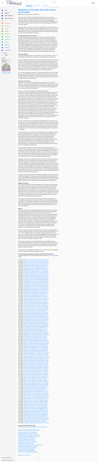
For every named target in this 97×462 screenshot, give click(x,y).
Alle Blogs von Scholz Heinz (24, 455)
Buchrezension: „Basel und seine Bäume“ (26, 440)
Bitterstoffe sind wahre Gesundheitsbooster (27, 432)
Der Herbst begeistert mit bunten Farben (26, 439)
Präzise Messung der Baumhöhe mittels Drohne (28, 446)
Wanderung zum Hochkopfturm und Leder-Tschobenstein (30, 444)
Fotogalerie (45, 5)
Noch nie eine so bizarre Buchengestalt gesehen (28, 452)
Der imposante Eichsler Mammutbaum (26, 449)
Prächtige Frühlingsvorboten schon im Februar (28, 433)
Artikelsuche (37, 5)
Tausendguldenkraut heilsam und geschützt (27, 447)
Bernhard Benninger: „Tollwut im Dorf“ (26, 443)
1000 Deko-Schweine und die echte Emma (27, 437)
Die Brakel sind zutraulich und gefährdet (26, 450)
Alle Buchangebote (6, 73)
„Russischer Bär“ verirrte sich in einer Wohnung (28, 442)
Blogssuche (29, 5)
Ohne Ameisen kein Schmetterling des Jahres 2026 (29, 436)
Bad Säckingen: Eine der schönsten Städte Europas (28, 435)
